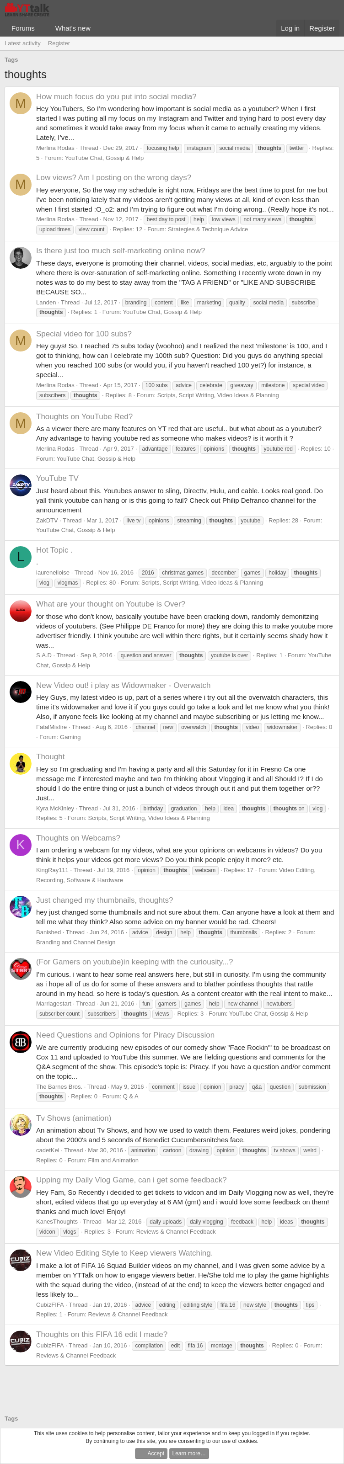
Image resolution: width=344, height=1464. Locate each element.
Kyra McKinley (55, 808)
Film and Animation (113, 1160)
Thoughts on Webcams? (78, 838)
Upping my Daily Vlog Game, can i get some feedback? (131, 1180)
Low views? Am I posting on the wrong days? (113, 177)
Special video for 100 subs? (84, 334)
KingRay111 (52, 870)
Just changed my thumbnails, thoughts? (104, 900)
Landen (46, 302)
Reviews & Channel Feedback (176, 1231)
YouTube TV (57, 478)
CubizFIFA (50, 1304)
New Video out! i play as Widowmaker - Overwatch (123, 685)
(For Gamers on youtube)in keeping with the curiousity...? (134, 962)
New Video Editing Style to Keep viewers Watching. (124, 1253)
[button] (42, 28)
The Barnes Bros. (59, 1086)
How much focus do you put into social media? (116, 96)
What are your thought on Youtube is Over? (110, 604)
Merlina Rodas (55, 147)
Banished (48, 932)
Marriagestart (53, 1003)
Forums (23, 28)
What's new (73, 28)
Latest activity (23, 43)
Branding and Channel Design (75, 942)
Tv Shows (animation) (73, 1118)
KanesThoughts (57, 1221)
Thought (50, 756)
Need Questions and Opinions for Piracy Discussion (125, 1035)
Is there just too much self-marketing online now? (120, 250)
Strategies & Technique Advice (208, 229)
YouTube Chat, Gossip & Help (104, 157)
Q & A (131, 1096)
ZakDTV (47, 520)
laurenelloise (53, 572)
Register (59, 43)
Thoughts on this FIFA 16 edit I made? (101, 1334)
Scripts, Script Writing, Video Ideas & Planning (218, 395)
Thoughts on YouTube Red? (84, 416)
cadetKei (47, 1150)
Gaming (70, 737)
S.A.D (44, 655)
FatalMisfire (51, 727)
